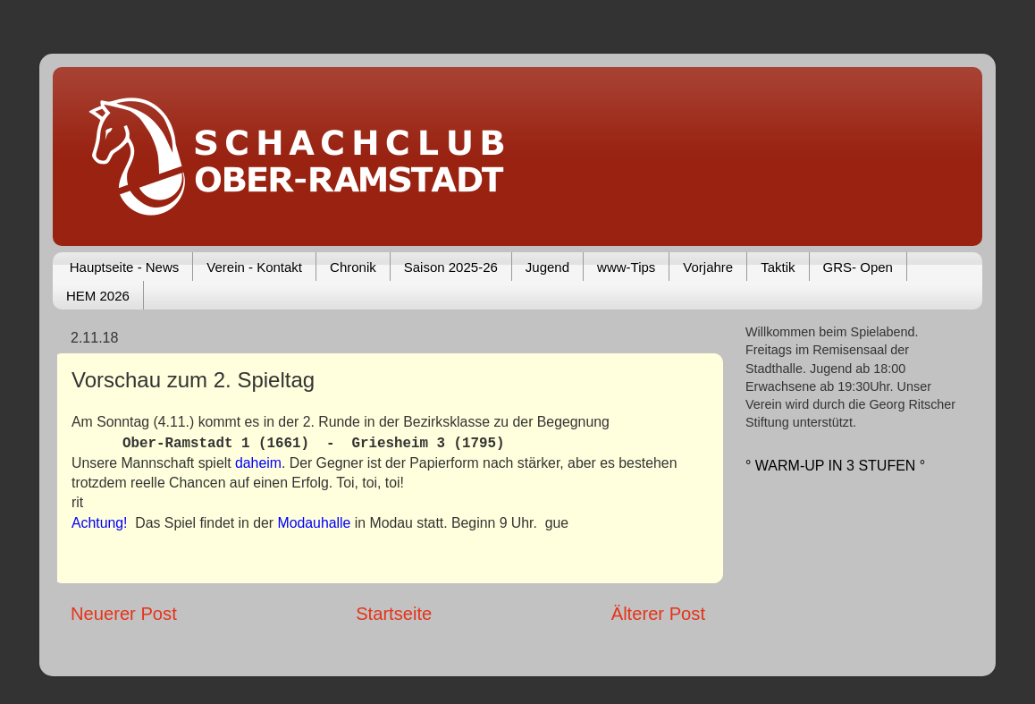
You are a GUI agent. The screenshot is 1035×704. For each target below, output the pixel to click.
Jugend (547, 267)
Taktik (778, 267)
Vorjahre (708, 267)
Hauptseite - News (125, 267)
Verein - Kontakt (254, 267)
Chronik (353, 267)
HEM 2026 (98, 295)
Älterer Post (658, 613)
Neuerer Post (124, 613)
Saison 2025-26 (451, 267)
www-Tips (626, 267)
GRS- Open (858, 267)
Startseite (394, 613)
